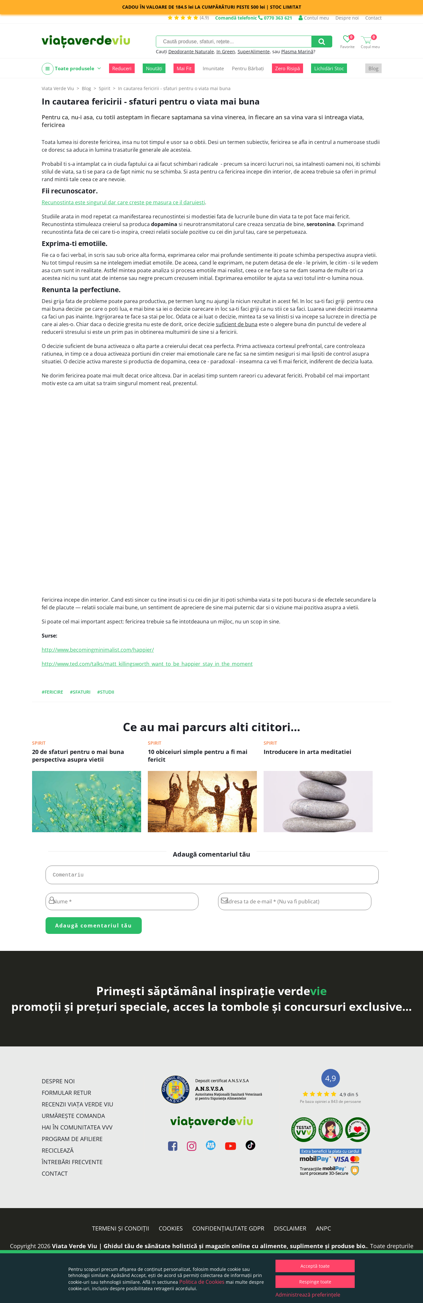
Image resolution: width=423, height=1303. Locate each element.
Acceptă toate (315, 1266)
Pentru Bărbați (248, 68)
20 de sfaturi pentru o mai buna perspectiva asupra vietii (78, 755)
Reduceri (121, 68)
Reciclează (57, 1153)
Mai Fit (184, 68)
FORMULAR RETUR (66, 1095)
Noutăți (154, 68)
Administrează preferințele (307, 1294)
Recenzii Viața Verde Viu (77, 1107)
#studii (105, 692)
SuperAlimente (254, 51)
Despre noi (347, 18)
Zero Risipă (287, 68)
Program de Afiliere (72, 1141)
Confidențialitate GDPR (228, 1231)
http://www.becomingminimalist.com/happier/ (98, 649)
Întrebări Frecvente (72, 1164)
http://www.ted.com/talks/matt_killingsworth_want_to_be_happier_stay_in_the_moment (147, 663)
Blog (373, 68)
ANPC (323, 1231)
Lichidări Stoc (329, 68)
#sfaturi (80, 692)
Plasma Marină (297, 51)
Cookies (171, 1231)
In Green (225, 51)
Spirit (39, 743)
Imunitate (213, 68)
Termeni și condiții (120, 1231)
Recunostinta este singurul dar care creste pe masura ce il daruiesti (123, 202)
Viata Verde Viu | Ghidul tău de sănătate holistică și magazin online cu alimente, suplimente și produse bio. (209, 1248)
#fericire (52, 692)
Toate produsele (71, 69)
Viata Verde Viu (58, 88)
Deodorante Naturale (191, 51)
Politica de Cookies (201, 1281)
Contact (373, 18)
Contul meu (314, 18)
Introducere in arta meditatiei (307, 752)
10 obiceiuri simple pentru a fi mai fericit (198, 755)
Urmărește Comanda (73, 1118)
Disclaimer (290, 1231)
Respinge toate (315, 1282)
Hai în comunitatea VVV (77, 1130)
